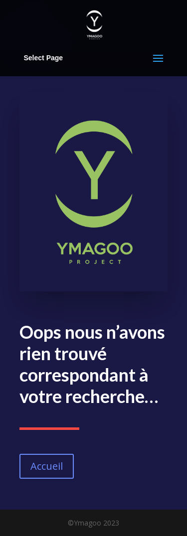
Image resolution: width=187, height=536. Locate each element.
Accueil (46, 466)
